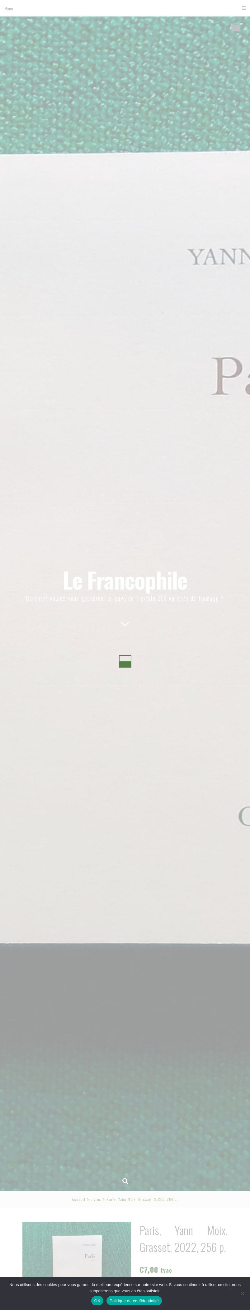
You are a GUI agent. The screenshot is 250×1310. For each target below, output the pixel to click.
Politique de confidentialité (134, 1300)
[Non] (242, 1293)
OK (97, 1300)
